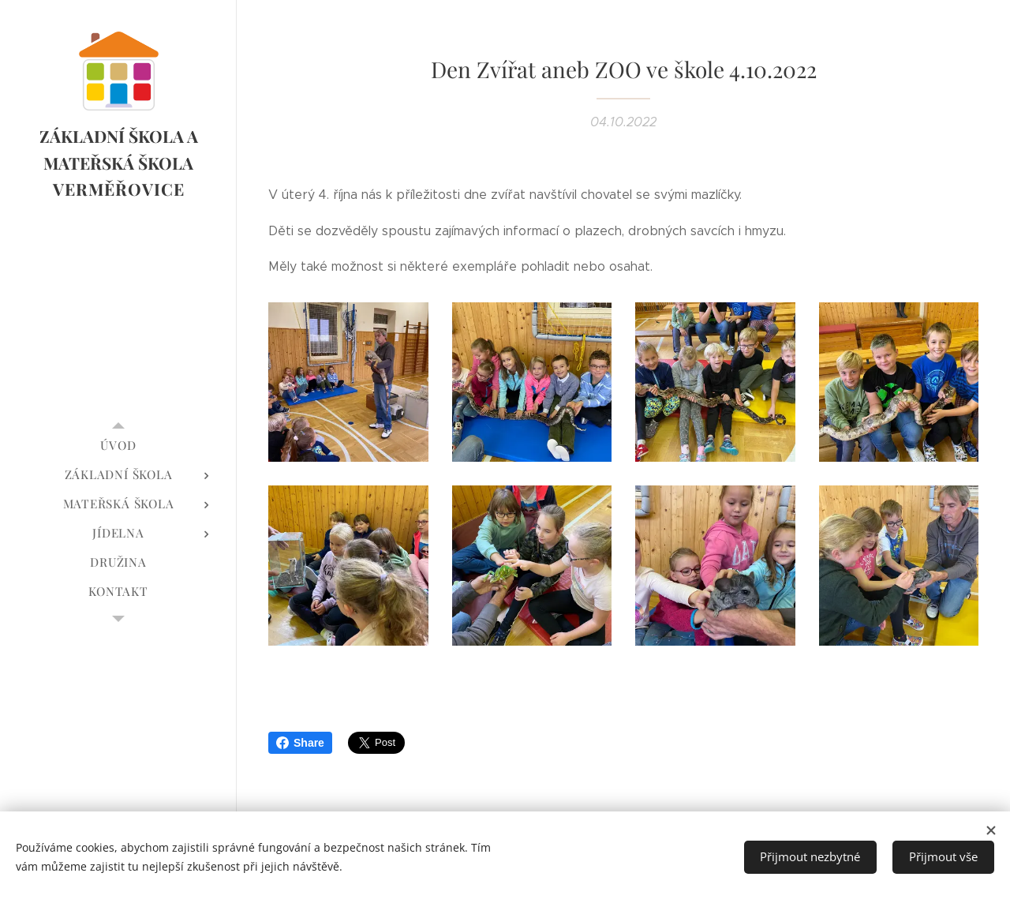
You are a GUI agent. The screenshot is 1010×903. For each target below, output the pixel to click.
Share (300, 742)
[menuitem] (118, 446)
